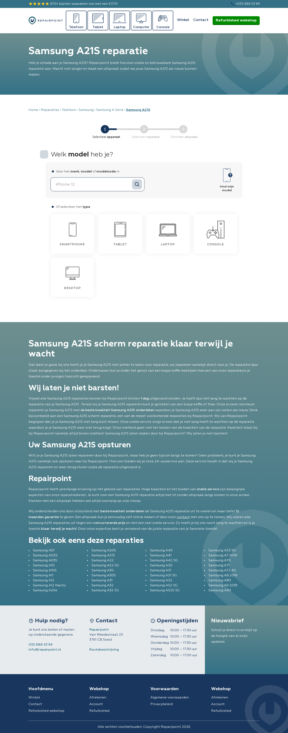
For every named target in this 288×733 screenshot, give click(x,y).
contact (183, 517)
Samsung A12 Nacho (49, 585)
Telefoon (69, 110)
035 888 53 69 (40, 644)
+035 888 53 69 (245, 4)
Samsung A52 (161, 580)
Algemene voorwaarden (169, 697)
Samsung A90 (219, 590)
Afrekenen (97, 697)
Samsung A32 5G (105, 590)
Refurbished (99, 711)
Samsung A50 (161, 565)
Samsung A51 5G (163, 575)
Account (96, 704)
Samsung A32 (102, 585)
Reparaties (50, 110)
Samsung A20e (45, 590)
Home (33, 110)
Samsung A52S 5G (165, 590)
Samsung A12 (43, 580)
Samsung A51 (160, 570)
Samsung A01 (44, 550)
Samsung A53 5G (222, 550)
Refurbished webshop (236, 20)
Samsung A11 (43, 575)
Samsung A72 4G (222, 570)
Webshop (99, 689)
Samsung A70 (219, 560)
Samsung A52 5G (164, 585)
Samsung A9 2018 (222, 585)
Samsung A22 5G (105, 565)
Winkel (183, 20)
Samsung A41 (161, 555)
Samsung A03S (45, 560)
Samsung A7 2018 (222, 555)
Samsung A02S (45, 555)
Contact (200, 20)
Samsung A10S (45, 570)
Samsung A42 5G (164, 560)
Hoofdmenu (41, 689)
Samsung (86, 110)
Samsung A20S (103, 550)
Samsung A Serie (109, 110)
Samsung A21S (103, 555)
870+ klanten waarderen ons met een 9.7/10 (73, 4)
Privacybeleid (161, 704)
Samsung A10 (44, 565)
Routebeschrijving (104, 649)
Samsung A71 (219, 565)
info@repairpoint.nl (45, 649)
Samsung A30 (102, 570)
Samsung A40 (161, 550)
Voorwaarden (164, 689)
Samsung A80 (219, 580)
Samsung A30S (103, 575)
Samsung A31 (102, 580)
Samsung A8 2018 (222, 575)
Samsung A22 (102, 560)
